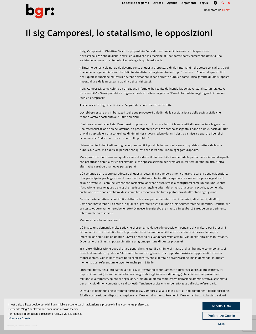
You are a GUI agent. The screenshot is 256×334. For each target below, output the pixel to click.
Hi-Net (226, 10)
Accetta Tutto (221, 306)
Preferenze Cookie (221, 316)
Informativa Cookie (19, 318)
